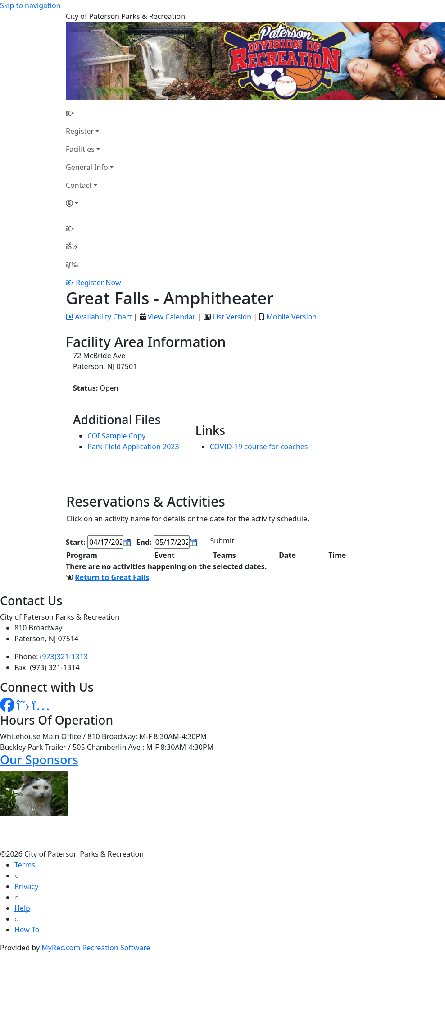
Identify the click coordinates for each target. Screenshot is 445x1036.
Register (80, 131)
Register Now (98, 283)
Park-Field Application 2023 (133, 447)
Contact (79, 185)
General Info (87, 167)
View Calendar (172, 317)
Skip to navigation (30, 5)
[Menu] (72, 265)
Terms (24, 865)
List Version (232, 317)
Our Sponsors (39, 759)
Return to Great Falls (112, 577)
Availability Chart (99, 317)
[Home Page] (90, 113)
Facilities (80, 149)
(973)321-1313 (64, 657)
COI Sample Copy (116, 436)
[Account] (90, 203)
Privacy (26, 886)
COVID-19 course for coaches (259, 447)
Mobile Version (291, 317)
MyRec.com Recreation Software (95, 948)
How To (26, 930)
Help (22, 908)
